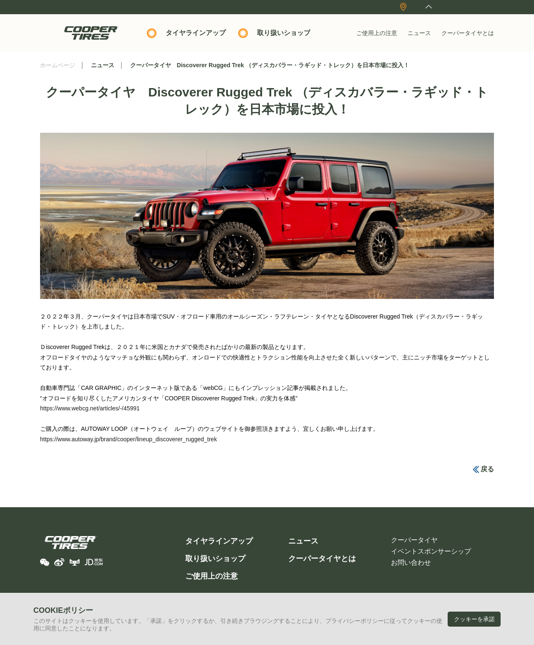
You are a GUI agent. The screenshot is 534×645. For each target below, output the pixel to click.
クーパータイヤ (414, 540)
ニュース (419, 33)
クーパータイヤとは (467, 33)
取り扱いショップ (283, 32)
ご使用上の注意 (376, 33)
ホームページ (57, 65)
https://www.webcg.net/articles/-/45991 (90, 408)
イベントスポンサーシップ (431, 551)
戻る (487, 469)
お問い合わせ (411, 562)
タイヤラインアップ (196, 32)
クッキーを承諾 (474, 619)
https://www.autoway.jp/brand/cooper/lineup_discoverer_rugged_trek (128, 439)
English (473, 6)
